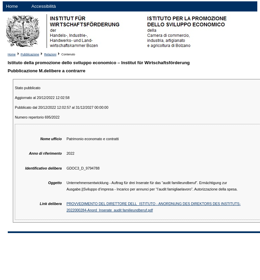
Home (12, 6)
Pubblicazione (30, 54)
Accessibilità (43, 6)
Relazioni (50, 54)
